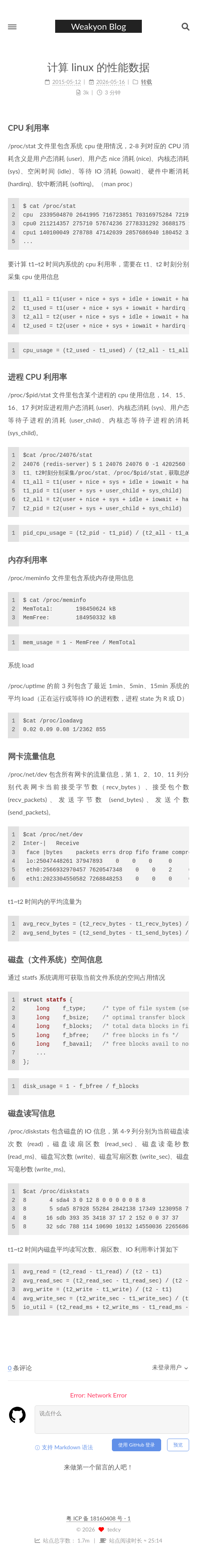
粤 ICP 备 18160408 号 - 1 (98, 1518)
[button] (12, 27)
